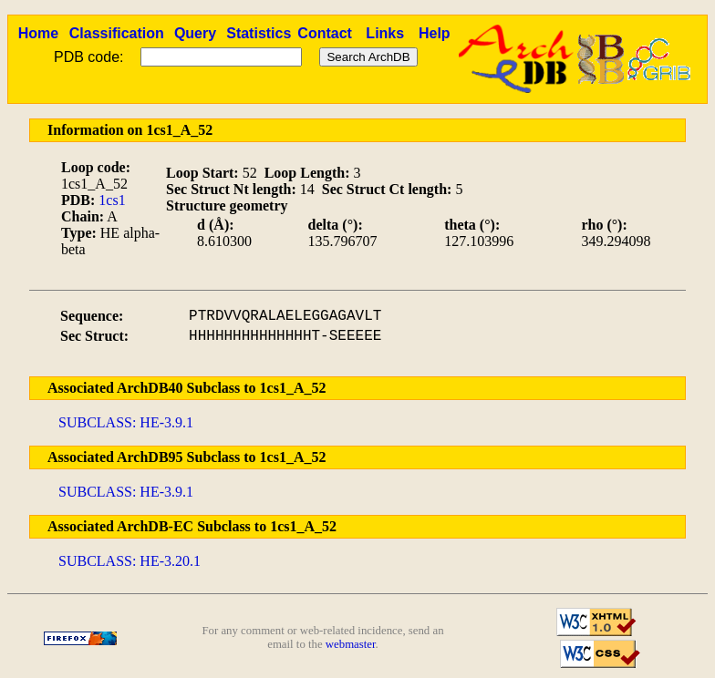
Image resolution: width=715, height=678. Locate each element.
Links (385, 33)
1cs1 (111, 200)
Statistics (258, 33)
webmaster (351, 644)
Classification (116, 33)
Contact (324, 33)
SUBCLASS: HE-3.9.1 (125, 422)
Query (195, 33)
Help (435, 33)
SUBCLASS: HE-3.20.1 (129, 561)
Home (38, 33)
